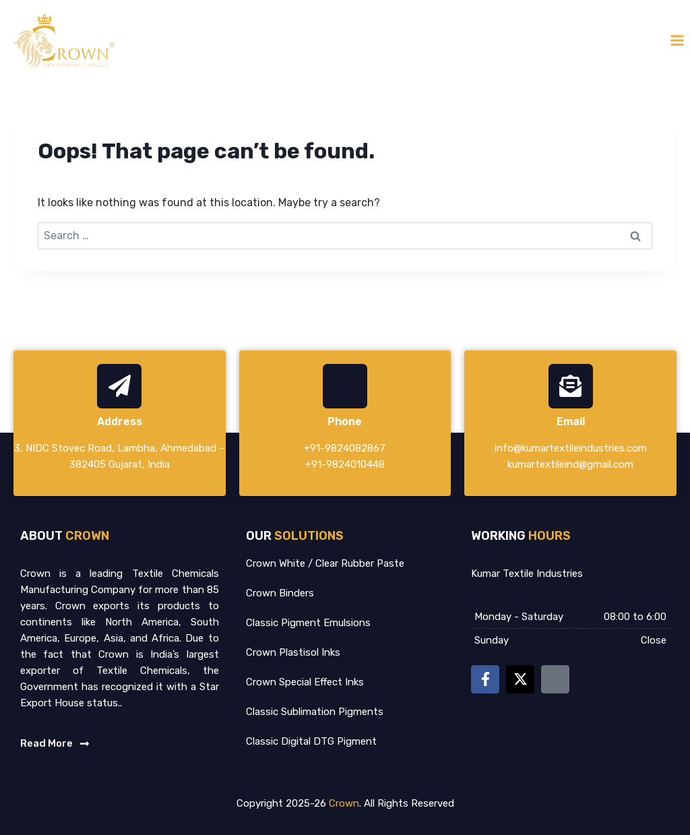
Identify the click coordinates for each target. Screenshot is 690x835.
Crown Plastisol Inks (293, 652)
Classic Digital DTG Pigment (311, 741)
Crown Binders (280, 593)
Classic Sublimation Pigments (314, 712)
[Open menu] (677, 40)
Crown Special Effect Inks (305, 682)
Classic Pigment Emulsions (308, 623)
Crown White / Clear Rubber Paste (325, 563)
